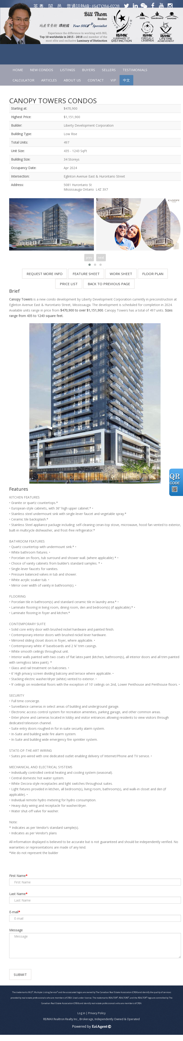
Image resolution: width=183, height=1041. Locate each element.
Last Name (17, 894)
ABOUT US (72, 80)
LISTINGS (67, 69)
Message (16, 930)
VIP (113, 80)
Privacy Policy (97, 1019)
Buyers (88, 69)
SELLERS (109, 69)
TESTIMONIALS (135, 69)
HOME (18, 69)
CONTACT (96, 80)
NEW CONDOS (41, 69)
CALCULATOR (23, 80)
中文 (126, 80)
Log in (81, 1019)
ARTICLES (49, 80)
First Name (17, 876)
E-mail (13, 912)
